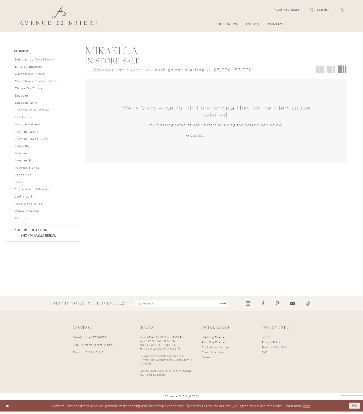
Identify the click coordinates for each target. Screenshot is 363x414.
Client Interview (213, 354)
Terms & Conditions (275, 349)
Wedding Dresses (214, 339)
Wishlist (267, 339)
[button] (342, 9)
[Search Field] (216, 135)
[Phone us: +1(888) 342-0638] (286, 9)
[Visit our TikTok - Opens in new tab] (313, 305)
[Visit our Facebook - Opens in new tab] (268, 305)
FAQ (265, 354)
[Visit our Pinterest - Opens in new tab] (282, 305)
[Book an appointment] (321, 23)
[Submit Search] (188, 135)
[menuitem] (321, 23)
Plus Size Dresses (214, 344)
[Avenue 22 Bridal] (58, 15)
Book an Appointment (217, 349)
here (307, 408)
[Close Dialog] (8, 408)
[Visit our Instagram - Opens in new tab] (253, 305)
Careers (207, 359)
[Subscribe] (227, 305)
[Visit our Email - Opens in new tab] (297, 305)
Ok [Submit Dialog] (354, 408)
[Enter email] (181, 305)
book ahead (157, 377)
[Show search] (320, 9)
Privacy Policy (271, 344)
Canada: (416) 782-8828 (89, 339)
